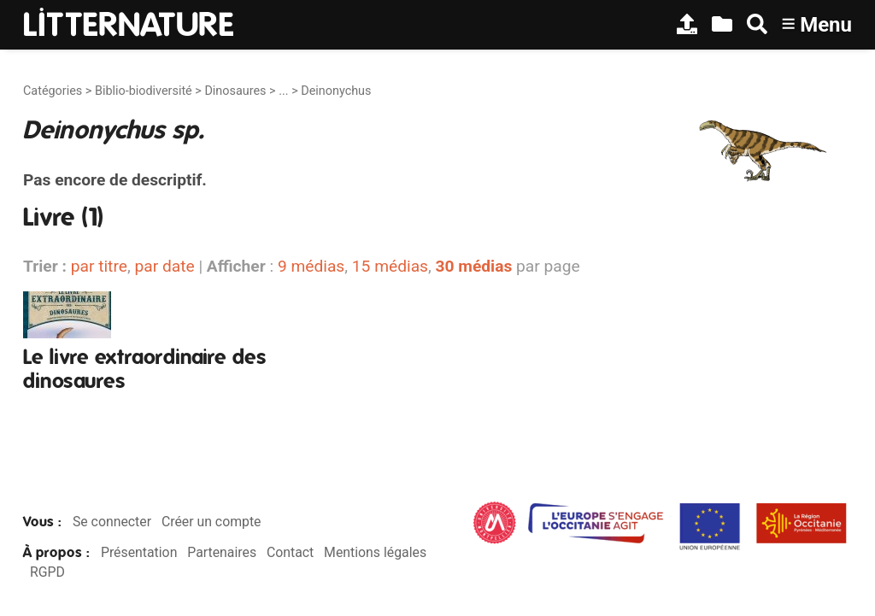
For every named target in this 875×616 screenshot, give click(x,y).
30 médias (474, 266)
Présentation (139, 552)
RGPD (47, 572)
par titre (99, 266)
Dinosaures (235, 91)
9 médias (311, 266)
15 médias (390, 266)
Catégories (52, 91)
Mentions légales (375, 552)
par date (164, 266)
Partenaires (221, 552)
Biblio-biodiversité (143, 91)
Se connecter (112, 521)
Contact (290, 552)
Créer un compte (211, 521)
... (283, 91)
